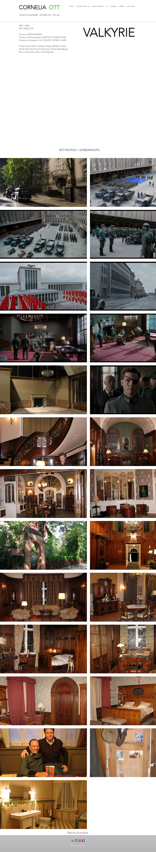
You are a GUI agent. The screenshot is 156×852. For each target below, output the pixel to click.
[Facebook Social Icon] (83, 840)
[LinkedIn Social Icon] (76, 840)
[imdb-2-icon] (72, 840)
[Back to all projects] (78, 832)
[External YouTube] (78, 100)
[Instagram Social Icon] (79, 840)
